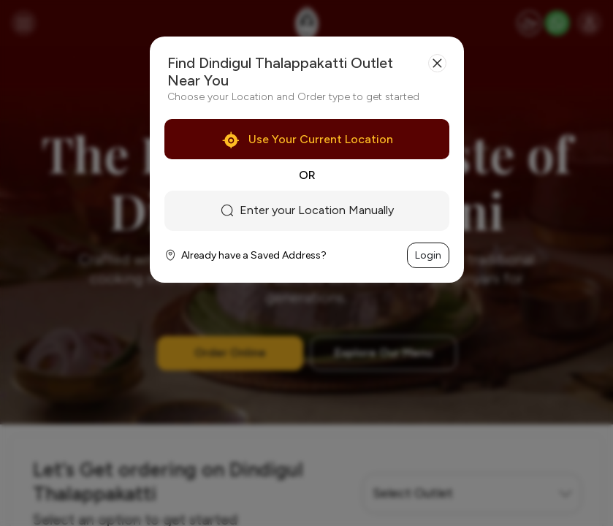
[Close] (437, 63)
